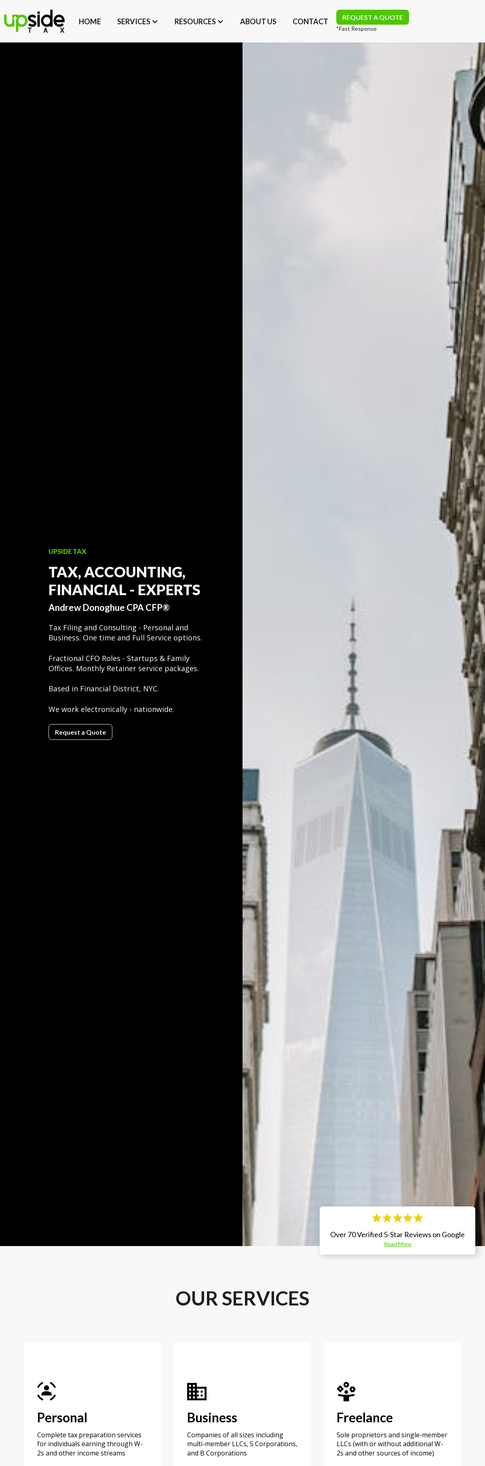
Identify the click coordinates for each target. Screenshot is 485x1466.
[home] (34, 21)
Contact (310, 21)
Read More (397, 1243)
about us (258, 21)
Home (90, 21)
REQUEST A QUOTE (372, 17)
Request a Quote (80, 732)
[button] (138, 21)
